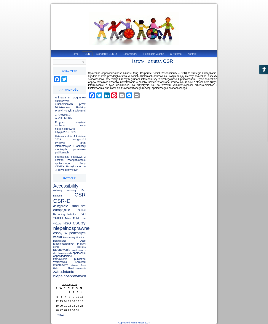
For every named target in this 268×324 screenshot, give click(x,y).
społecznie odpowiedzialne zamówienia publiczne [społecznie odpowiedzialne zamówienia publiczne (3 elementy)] (69, 255)
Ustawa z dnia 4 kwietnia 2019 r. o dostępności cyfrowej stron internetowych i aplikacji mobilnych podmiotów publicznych (70, 144)
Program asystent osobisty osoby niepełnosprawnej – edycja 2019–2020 (70, 127)
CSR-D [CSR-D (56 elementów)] (62, 201)
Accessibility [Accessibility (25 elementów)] (65, 185)
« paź (60, 314)
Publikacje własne (153, 53)
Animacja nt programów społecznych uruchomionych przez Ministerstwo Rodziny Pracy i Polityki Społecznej (70, 104)
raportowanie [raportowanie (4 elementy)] (61, 249)
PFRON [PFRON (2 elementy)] (81, 243)
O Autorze (176, 53)
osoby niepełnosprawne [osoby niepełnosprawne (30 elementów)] (71, 225)
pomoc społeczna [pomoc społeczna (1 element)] (69, 247)
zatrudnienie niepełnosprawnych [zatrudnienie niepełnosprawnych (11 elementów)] (69, 273)
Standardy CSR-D (106, 53)
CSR (87, 53)
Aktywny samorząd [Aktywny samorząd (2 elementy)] (65, 190)
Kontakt (192, 53)
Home (75, 53)
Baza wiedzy (130, 53)
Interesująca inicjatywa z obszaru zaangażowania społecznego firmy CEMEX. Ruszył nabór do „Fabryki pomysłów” (70, 163)
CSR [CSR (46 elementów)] (80, 195)
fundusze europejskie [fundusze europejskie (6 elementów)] (69, 208)
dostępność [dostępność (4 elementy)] (60, 206)
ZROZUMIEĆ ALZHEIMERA (63, 116)
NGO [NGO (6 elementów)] (67, 223)
